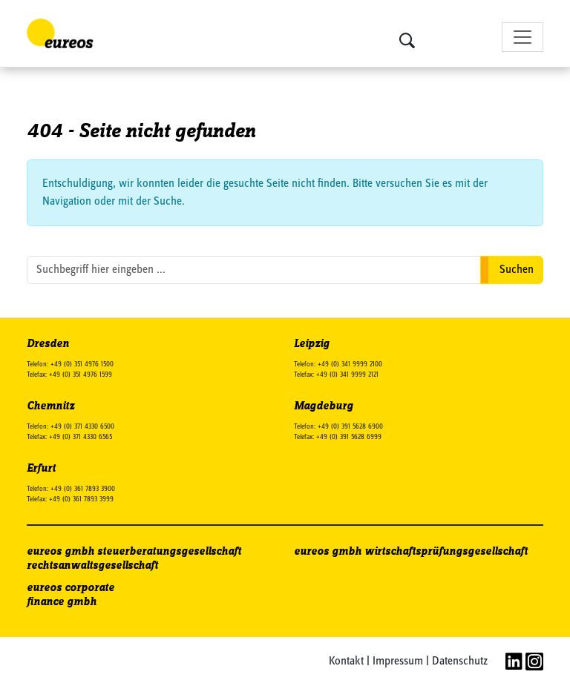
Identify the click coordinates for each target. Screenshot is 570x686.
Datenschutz (460, 661)
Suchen (516, 270)
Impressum (398, 661)
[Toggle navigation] (522, 37)
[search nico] (254, 270)
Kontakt (346, 661)
